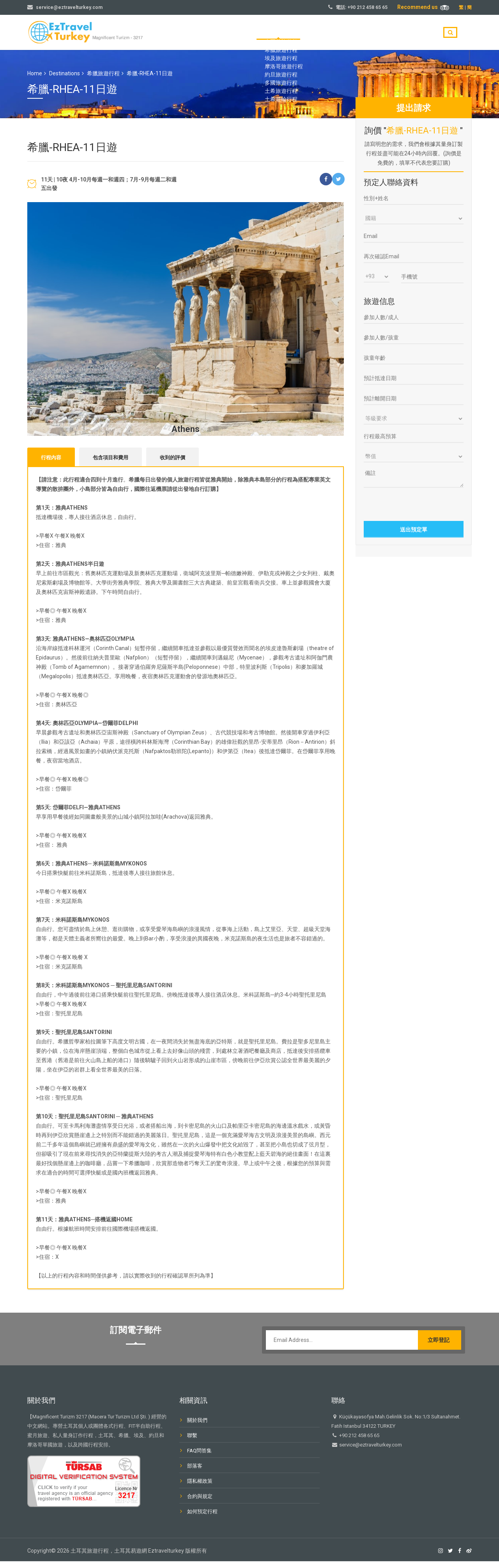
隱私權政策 (199, 1482)
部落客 (392, 33)
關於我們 (359, 33)
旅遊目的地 (319, 33)
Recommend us (423, 7)
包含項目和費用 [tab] (110, 457)
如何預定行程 (202, 1512)
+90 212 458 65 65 (367, 7)
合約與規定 (199, 1497)
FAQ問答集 (199, 1451)
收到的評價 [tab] (172, 457)
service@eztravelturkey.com (69, 7)
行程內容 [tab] (51, 457)
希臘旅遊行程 (103, 73)
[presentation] (414, 503)
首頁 (285, 33)
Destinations (64, 73)
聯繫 (421, 33)
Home (34, 73)
